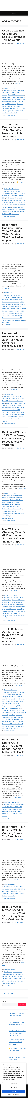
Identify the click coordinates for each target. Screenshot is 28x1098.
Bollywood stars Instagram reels (11, 708)
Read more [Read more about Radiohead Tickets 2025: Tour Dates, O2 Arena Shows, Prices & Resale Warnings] (22, 488)
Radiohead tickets (7, 513)
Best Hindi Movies (7, 976)
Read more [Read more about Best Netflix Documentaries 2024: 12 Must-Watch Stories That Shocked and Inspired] (7, 288)
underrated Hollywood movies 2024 (13, 412)
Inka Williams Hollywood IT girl (15, 609)
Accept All (14, 1091)
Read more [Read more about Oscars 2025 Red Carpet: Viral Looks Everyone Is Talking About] (18, 83)
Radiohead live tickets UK (14, 502)
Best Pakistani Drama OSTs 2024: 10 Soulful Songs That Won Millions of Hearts (13, 746)
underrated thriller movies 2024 (11, 419)
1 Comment (7, 324)
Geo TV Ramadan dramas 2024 (11, 200)
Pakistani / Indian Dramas (11, 189)
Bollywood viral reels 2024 (10, 710)
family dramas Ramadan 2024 (15, 198)
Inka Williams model (8, 611)
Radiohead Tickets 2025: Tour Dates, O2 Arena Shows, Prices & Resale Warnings (14, 438)
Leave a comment (9, 115)
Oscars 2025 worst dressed (16, 95)
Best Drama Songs (18, 804)
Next (12, 993)
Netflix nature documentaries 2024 (12, 315)
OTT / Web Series (9, 293)
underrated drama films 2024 (11, 410)
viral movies (19, 111)
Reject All (14, 1087)
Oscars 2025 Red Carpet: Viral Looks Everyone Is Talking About (13, 35)
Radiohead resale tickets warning (12, 509)
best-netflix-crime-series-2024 (11, 889)
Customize (14, 1084)
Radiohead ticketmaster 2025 (11, 511)
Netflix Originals (14, 893)
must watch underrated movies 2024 (13, 405)
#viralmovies (8, 90)
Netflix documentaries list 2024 (11, 308)
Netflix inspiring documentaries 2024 (13, 313)
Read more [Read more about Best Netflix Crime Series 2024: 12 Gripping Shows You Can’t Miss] (15, 880)
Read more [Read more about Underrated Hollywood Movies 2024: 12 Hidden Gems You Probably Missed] (14, 389)
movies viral (5, 92)
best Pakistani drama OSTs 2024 (12, 807)
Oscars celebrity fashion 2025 (11, 97)
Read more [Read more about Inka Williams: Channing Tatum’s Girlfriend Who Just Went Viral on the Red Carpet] (13, 590)
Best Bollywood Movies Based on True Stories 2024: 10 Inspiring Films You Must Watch (14, 913)
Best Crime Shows (18, 887)
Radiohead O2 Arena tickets (10, 507)
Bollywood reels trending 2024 (11, 706)
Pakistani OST (14, 813)
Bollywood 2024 (18, 976)
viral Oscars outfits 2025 (9, 113)
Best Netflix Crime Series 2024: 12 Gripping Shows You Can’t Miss (13, 831)
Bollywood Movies (9, 969)
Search (4, 1002)
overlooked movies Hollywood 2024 (13, 407)
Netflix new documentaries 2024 (12, 318)
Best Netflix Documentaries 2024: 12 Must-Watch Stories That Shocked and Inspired (13, 232)
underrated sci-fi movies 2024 (15, 417)
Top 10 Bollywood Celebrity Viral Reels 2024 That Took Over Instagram (13, 635)
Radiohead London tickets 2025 (11, 504)
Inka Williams (15, 602)
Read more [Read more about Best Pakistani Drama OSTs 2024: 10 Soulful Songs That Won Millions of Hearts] (17, 797)
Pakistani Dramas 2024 (9, 811)
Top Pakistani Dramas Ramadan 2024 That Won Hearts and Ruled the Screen (13, 130)
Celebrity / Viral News (10, 88)
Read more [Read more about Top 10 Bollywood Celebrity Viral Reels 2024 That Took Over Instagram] (18, 685)
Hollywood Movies (9, 394)
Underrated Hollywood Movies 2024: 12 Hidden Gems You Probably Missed (13, 339)
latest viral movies (18, 90)
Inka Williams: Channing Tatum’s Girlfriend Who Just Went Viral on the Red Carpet (13, 535)
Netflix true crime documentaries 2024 (13, 320)
